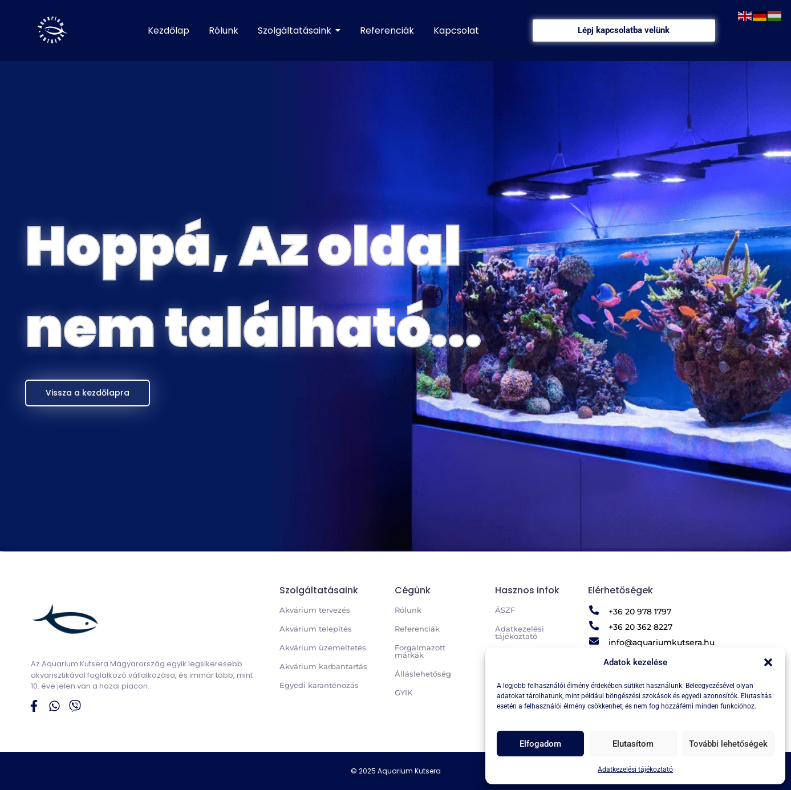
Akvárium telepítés (315, 628)
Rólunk (408, 609)
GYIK (403, 692)
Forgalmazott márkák (420, 651)
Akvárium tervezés (314, 609)
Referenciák (417, 628)
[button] (768, 662)
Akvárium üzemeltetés (322, 647)
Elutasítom (633, 744)
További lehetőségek (728, 744)
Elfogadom (540, 744)
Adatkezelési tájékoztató (635, 769)
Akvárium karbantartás (323, 666)
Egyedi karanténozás (319, 685)
